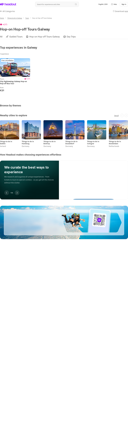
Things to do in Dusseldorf (71, 142)
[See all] (116, 115)
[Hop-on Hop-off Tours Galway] (44, 36)
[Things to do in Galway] (14, 18)
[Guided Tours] (16, 36)
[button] (114, 4)
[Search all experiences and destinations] (57, 4)
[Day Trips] (71, 36)
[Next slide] (17, 192)
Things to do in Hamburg (28, 142)
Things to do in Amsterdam (115, 142)
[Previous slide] (6, 192)
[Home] (2, 18)
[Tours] (27, 18)
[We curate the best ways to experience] (93, 178)
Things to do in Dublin (6, 142)
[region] (64, 36)
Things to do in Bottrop (49, 142)
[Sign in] (124, 4)
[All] (1, 36)
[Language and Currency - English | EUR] (103, 4)
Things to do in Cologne (93, 142)
